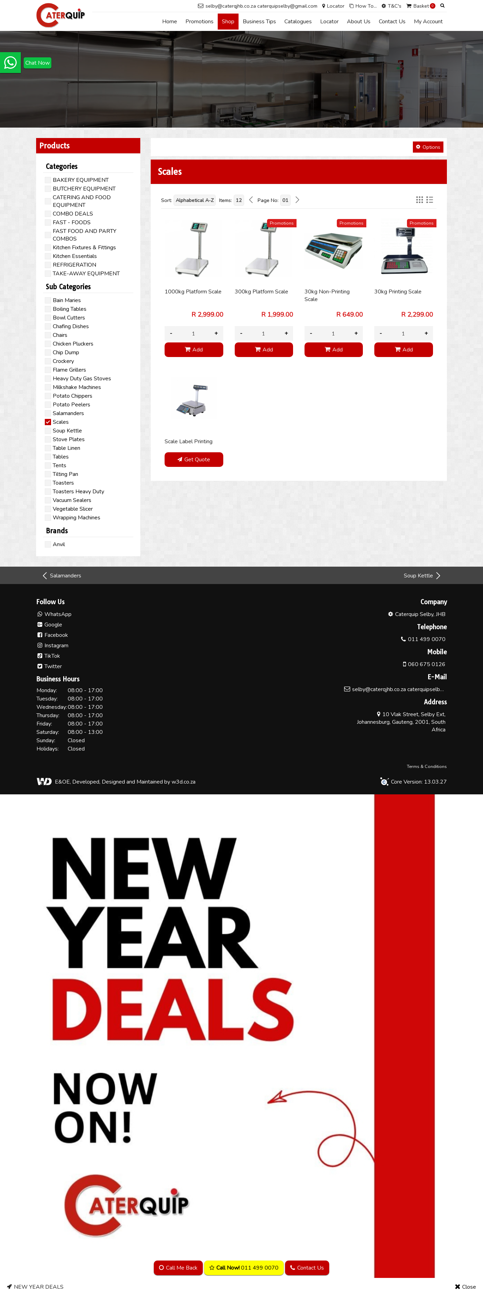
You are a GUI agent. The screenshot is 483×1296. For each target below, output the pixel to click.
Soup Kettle (423, 576)
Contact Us (392, 21)
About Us (358, 21)
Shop (228, 21)
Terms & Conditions (427, 766)
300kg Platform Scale (261, 291)
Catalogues (298, 21)
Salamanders (61, 576)
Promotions (199, 21)
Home (169, 21)
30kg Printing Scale (398, 291)
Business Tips (259, 21)
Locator (329, 21)
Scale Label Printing (189, 441)
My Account (428, 21)
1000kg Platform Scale (193, 291)
